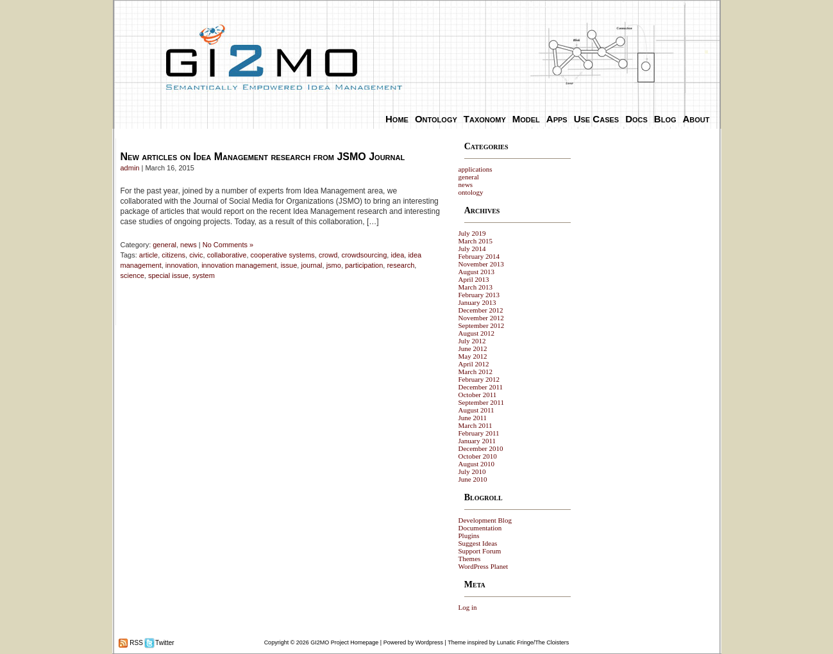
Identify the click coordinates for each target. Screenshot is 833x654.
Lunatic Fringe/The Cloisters (533, 642)
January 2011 (477, 441)
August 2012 (477, 333)
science (132, 275)
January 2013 (477, 302)
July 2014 (472, 248)
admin (130, 168)
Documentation (480, 528)
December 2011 (481, 387)
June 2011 (473, 417)
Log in (468, 607)
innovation (181, 265)
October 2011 (478, 394)
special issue (168, 275)
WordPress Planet (484, 566)
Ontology (436, 118)
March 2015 (475, 241)
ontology (471, 192)
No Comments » (228, 245)
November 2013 (481, 264)
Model (526, 118)
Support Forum (480, 551)
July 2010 (472, 471)
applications (475, 169)
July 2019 (472, 233)
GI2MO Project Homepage (344, 642)
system (203, 275)
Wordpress (429, 642)
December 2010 (481, 448)
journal (311, 265)
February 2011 (479, 433)
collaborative (227, 255)
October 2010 (478, 456)
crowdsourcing (364, 255)
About (696, 118)
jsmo (333, 265)
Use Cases (596, 118)
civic (196, 255)
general (164, 245)
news (188, 245)
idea (397, 255)
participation (364, 265)
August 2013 (477, 271)
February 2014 (479, 256)
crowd (328, 255)
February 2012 (479, 379)
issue (289, 265)
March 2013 (475, 287)
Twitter (164, 642)
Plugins (469, 535)
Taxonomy (485, 118)
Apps (557, 118)
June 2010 (473, 479)
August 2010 (477, 464)
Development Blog (485, 520)
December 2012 (481, 310)
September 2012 (482, 325)
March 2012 (475, 371)
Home (396, 118)
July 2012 (472, 341)
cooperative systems (283, 255)
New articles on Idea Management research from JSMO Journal (263, 156)
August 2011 (476, 410)
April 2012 (474, 364)
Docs (636, 118)
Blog (665, 118)
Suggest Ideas (478, 543)
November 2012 (481, 318)
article (148, 255)
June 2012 (473, 348)
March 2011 (475, 425)
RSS (135, 642)
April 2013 (474, 279)
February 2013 (479, 294)
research (400, 265)
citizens (173, 255)
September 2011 (481, 402)
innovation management (238, 265)
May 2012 (473, 356)
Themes (470, 558)
